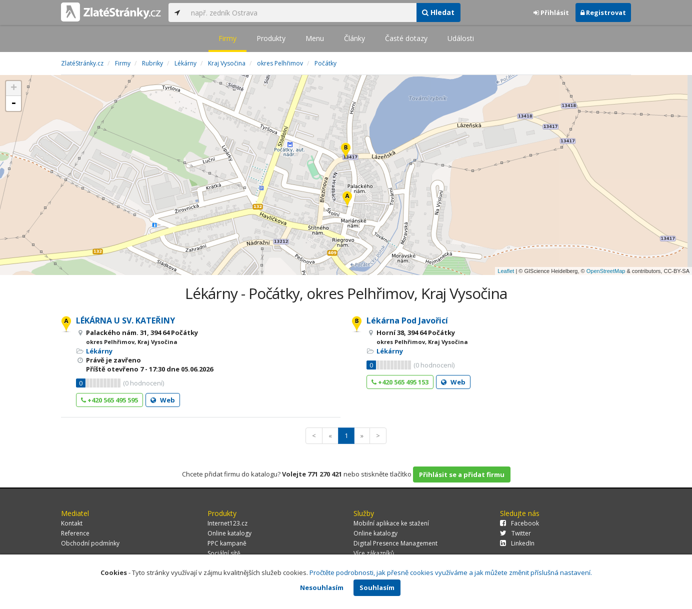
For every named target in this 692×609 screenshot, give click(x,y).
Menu (315, 38)
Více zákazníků (374, 553)
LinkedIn (517, 543)
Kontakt (71, 523)
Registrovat (603, 12)
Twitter (515, 533)
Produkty (271, 38)
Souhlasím (377, 587)
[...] (301, 12)
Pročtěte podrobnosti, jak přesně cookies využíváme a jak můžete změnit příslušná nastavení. (451, 572)
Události (461, 38)
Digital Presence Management (396, 543)
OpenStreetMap (606, 271)
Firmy (227, 38)
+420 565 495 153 (400, 382)
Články (354, 38)
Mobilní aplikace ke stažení (391, 523)
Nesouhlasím (322, 587)
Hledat (438, 12)
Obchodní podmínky (90, 543)
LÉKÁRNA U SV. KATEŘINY (125, 320)
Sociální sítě (224, 553)
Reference (75, 533)
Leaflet (506, 271)
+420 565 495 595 (109, 400)
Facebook (519, 523)
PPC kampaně (227, 543)
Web (162, 400)
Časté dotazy (406, 38)
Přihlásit (551, 12)
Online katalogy (230, 533)
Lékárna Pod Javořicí (407, 320)
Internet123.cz (228, 523)
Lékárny (99, 351)
